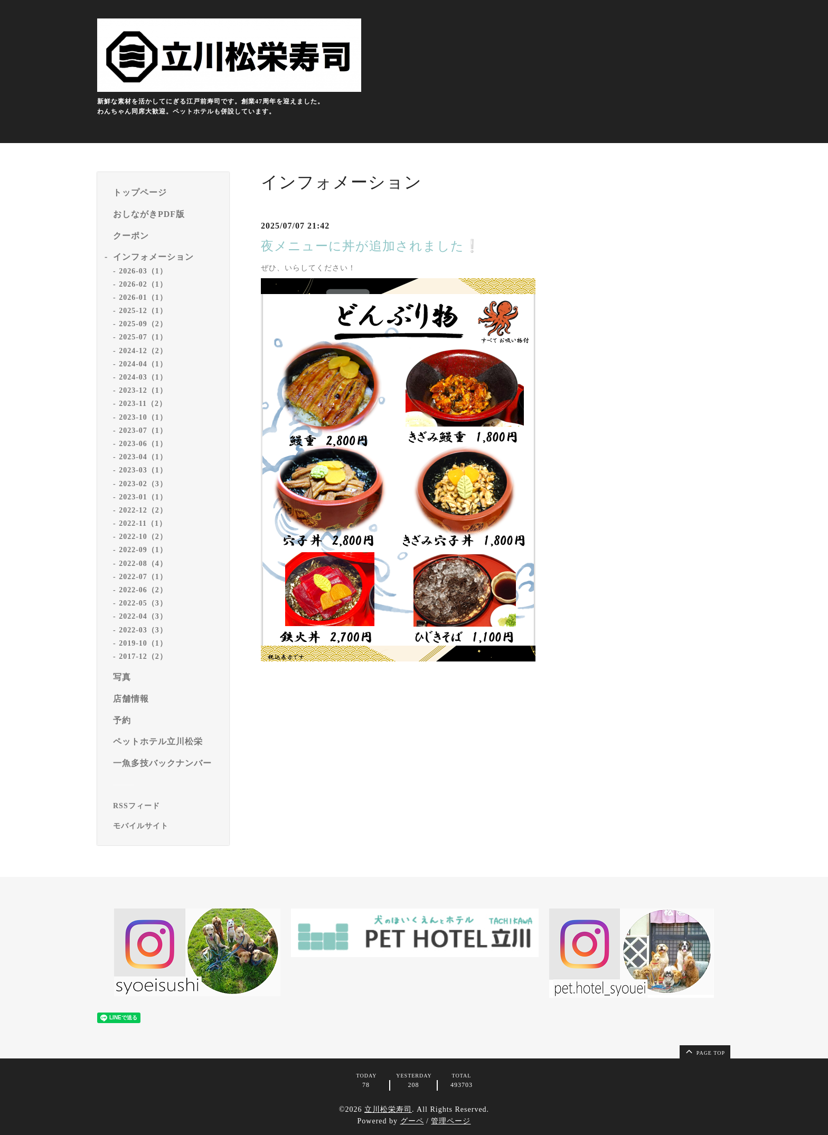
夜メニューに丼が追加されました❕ (371, 246)
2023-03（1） (143, 470)
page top (704, 1051)
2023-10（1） (143, 417)
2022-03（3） (143, 630)
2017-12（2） (143, 656)
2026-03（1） (143, 271)
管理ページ (451, 1121)
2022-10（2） (143, 537)
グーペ (412, 1121)
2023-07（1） (143, 430)
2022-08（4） (143, 564)
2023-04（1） (143, 457)
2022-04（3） (143, 616)
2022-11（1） (143, 523)
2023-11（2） (143, 404)
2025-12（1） (143, 311)
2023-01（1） (143, 497)
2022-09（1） (143, 550)
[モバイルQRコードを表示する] (167, 826)
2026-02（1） (143, 284)
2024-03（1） (143, 377)
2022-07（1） (143, 577)
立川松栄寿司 (388, 1109)
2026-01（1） (143, 297)
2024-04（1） (143, 364)
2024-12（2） (143, 351)
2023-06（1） (143, 444)
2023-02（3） (143, 484)
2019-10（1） (143, 643)
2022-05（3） (143, 603)
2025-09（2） (143, 324)
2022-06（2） (143, 590)
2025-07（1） (143, 337)
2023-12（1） (143, 390)
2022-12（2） (143, 510)
